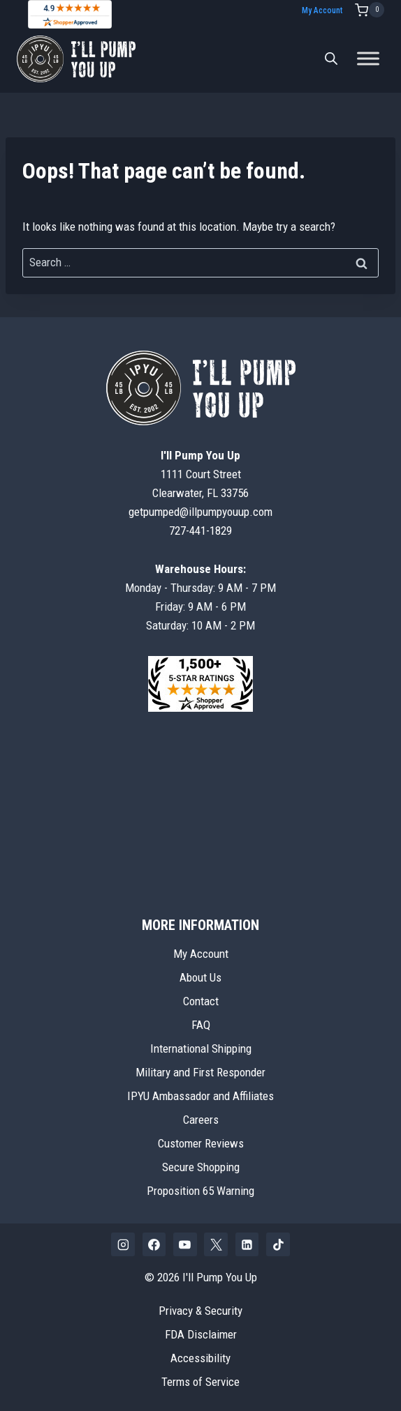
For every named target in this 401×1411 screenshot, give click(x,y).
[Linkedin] (247, 1244)
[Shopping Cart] (369, 9)
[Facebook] (154, 1244)
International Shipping (200, 1048)
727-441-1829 (200, 530)
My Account (322, 10)
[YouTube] (185, 1244)
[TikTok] (278, 1244)
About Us (200, 977)
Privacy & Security (200, 1311)
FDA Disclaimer (201, 1334)
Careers (201, 1120)
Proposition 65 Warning (200, 1191)
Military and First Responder (200, 1072)
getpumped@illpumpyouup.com (200, 512)
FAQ (200, 1025)
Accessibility (200, 1358)
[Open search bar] (331, 58)
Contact (201, 1001)
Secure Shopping (201, 1167)
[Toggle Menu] (368, 59)
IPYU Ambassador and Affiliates (200, 1096)
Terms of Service (200, 1382)
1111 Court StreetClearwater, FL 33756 (200, 474)
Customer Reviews (201, 1143)
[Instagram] (123, 1244)
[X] (216, 1244)
